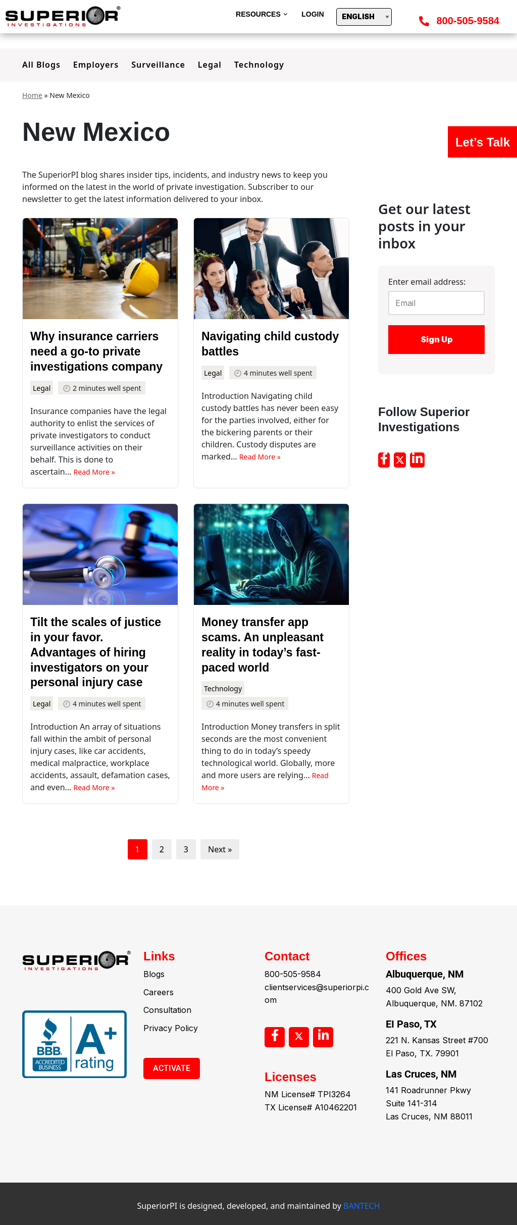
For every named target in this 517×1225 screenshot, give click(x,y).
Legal (210, 64)
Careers (158, 1022)
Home (32, 95)
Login (312, 14)
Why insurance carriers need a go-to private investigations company (96, 351)
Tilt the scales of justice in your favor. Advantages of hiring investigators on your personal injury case (95, 652)
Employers (96, 64)
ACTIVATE (171, 1098)
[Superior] (65, 16)
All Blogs (41, 64)
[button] (285, 14)
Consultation (167, 1040)
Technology (259, 64)
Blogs (154, 1004)
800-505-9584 (467, 20)
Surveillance (158, 64)
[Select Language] (364, 17)
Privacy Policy (170, 1058)
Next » (220, 849)
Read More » (94, 472)
